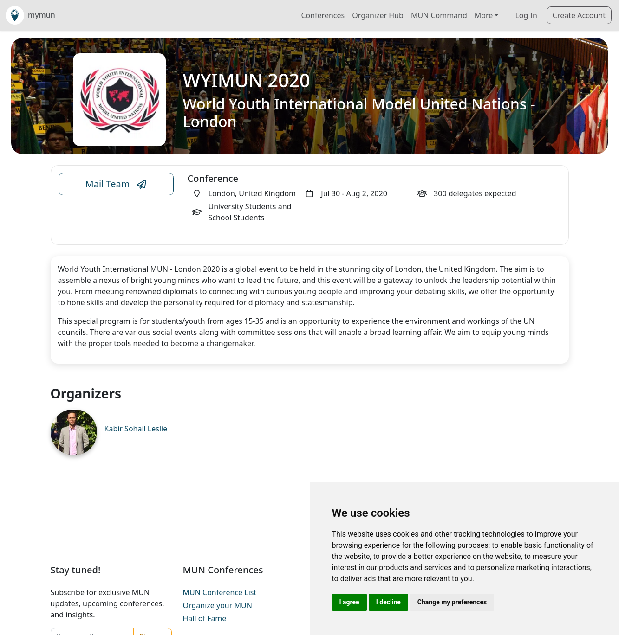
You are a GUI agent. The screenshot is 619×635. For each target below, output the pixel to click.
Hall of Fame (205, 618)
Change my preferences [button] (452, 602)
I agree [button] (349, 602)
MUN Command (439, 15)
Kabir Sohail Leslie (136, 428)
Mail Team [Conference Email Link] (116, 184)
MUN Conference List (220, 592)
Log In (526, 15)
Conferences (323, 15)
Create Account (579, 15)
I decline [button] (388, 602)
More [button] (484, 15)
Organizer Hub (378, 15)
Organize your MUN (217, 605)
